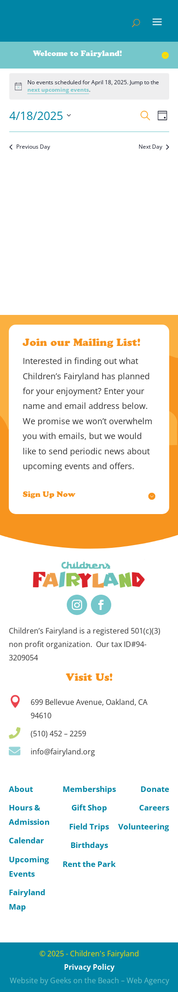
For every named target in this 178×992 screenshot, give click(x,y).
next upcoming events (58, 90)
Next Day (154, 147)
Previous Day (29, 147)
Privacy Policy (89, 967)
